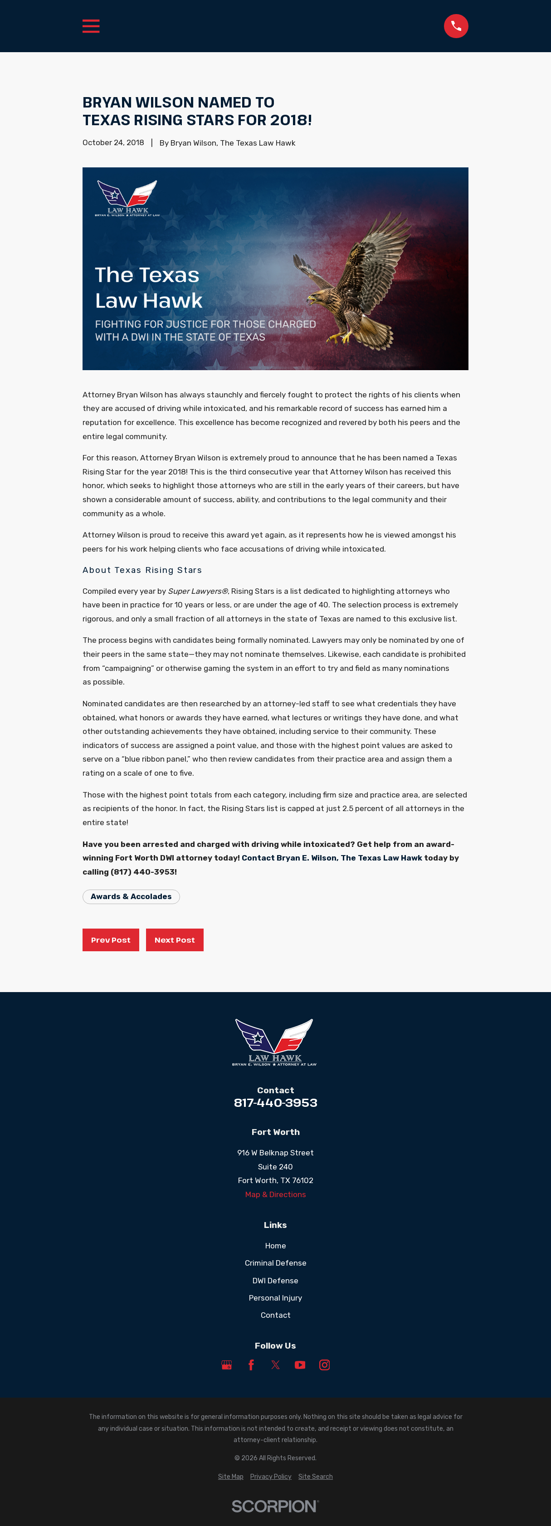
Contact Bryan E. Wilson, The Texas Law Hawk (332, 857)
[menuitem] (231, 1477)
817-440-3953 (275, 1103)
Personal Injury (275, 1297)
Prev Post (111, 939)
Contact (276, 1315)
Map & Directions (275, 1194)
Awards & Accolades (131, 896)
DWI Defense (275, 1280)
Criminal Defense (276, 1262)
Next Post (175, 939)
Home (275, 1245)
